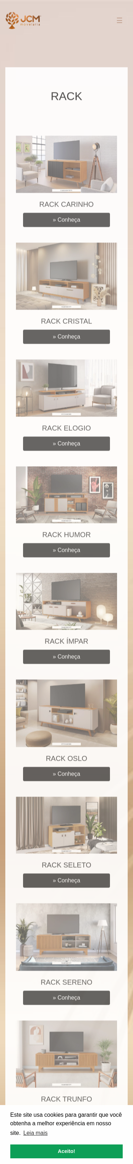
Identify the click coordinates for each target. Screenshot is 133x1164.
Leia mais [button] (35, 1133)
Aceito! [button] (66, 1151)
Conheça (66, 230)
